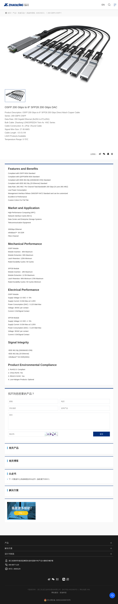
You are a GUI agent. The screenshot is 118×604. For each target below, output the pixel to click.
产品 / (15, 13)
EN (103, 5)
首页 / (10, 13)
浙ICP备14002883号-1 (70, 589)
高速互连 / (22, 13)
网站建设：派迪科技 (59, 592)
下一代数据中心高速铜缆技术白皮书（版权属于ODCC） (30, 481)
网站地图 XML (85, 589)
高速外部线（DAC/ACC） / (37, 13)
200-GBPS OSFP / (54, 13)
